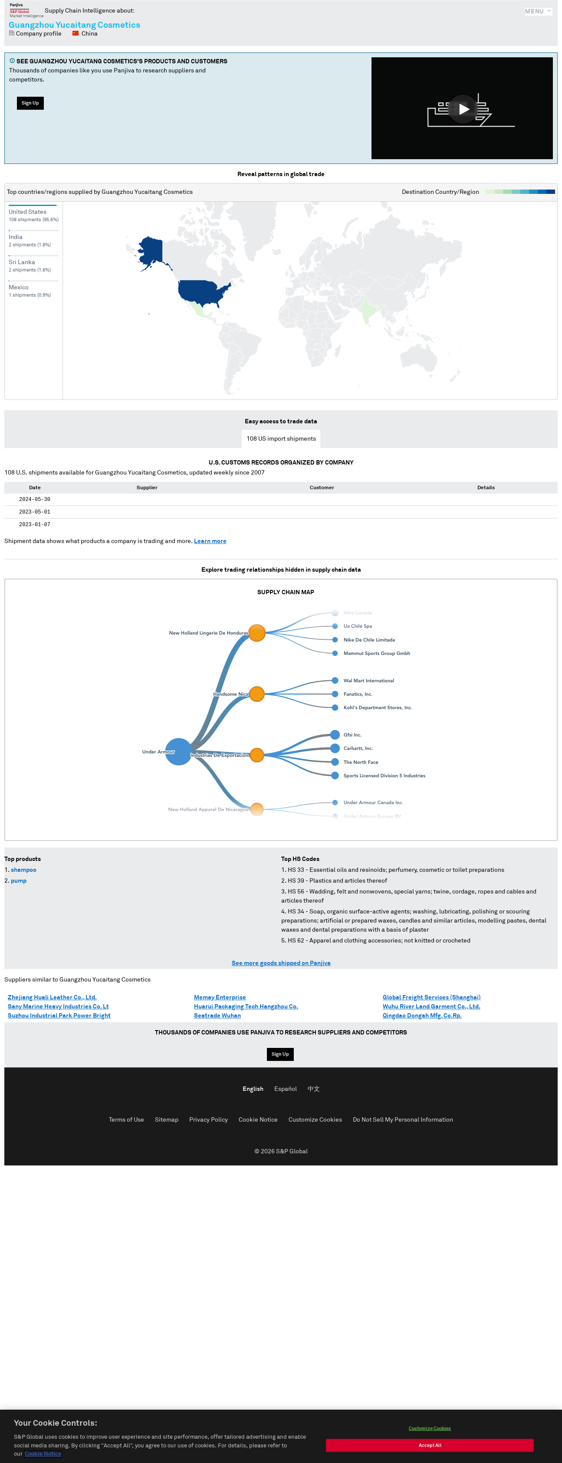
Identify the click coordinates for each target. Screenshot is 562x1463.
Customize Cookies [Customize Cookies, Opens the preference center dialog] (430, 1430)
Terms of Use (126, 1120)
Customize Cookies (315, 1120)
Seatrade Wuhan (217, 1016)
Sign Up (30, 103)
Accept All (430, 1447)
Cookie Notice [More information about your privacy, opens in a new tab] (43, 1457)
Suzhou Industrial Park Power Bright (59, 1016)
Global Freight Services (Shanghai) (432, 998)
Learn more (210, 541)
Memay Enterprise (220, 998)
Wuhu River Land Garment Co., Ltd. (431, 1007)
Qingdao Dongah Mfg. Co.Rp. (422, 1016)
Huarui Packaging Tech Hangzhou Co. (246, 1007)
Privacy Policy (208, 1120)
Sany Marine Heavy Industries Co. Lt (58, 1007)
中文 (314, 1089)
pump (18, 881)
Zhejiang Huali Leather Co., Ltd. (52, 998)
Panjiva (27, 10)
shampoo (23, 870)
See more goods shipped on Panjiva (281, 963)
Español (285, 1089)
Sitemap (166, 1120)
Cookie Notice (258, 1120)
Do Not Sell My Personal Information (403, 1120)
